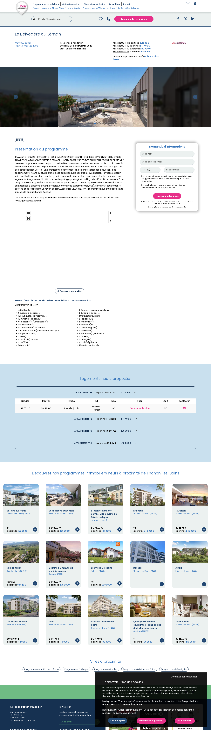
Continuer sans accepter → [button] (185, 676)
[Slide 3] (100, 123)
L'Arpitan (180, 510)
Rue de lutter (14, 567)
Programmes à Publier (105, 669)
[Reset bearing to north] (111, 221)
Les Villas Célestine (101, 567)
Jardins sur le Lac (16, 510)
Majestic (138, 510)
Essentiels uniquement (151, 720)
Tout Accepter (184, 720)
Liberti (52, 621)
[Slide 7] (111, 123)
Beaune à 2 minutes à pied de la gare (61, 569)
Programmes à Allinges (76, 669)
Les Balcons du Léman (61, 510)
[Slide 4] (103, 123)
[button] (195, 3)
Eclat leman (182, 621)
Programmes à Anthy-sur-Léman (41, 669)
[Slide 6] (108, 123)
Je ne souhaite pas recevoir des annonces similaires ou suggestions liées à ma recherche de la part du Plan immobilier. (167, 178)
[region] (69, 246)
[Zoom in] (111, 213)
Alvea (178, 567)
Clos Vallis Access (17, 621)
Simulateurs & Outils (94, 4)
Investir (127, 4)
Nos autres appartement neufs (136, 58)
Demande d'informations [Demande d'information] (133, 19)
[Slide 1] (95, 123)
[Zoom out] (111, 217)
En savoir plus (117, 720)
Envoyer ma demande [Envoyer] (167, 196)
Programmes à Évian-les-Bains (139, 669)
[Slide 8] (113, 123)
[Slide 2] (98, 123)
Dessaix (137, 567)
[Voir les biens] (105, 392)
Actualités (114, 4)
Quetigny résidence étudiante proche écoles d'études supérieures (147, 625)
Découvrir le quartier (69, 291)
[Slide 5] (105, 123)
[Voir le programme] (35, 529)
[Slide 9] (116, 123)
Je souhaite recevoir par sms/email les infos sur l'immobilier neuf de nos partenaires (164, 186)
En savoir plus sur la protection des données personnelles (167, 207)
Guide (71, 4)
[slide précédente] (16, 97)
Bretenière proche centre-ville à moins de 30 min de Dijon (104, 514)
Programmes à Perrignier (174, 669)
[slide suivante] (195, 97)
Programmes (45, 4)
